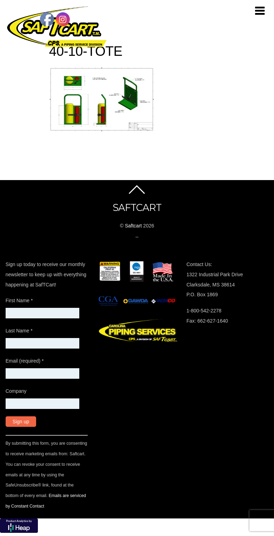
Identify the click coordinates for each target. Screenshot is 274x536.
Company (16, 390)
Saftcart (133, 225)
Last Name (19, 330)
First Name (19, 300)
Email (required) (25, 360)
